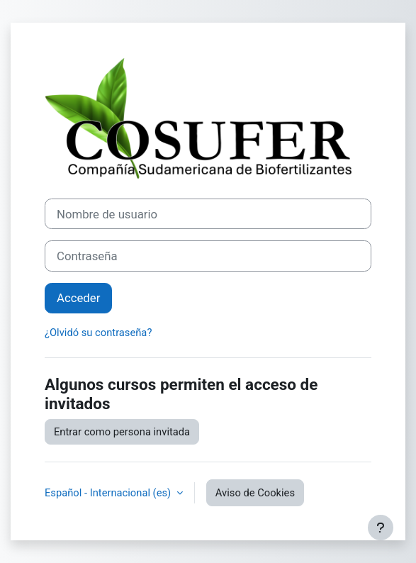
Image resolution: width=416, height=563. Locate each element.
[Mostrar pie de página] (380, 527)
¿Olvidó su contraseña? (98, 332)
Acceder (78, 298)
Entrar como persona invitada (122, 431)
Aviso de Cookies (255, 492)
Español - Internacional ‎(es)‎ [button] (109, 492)
